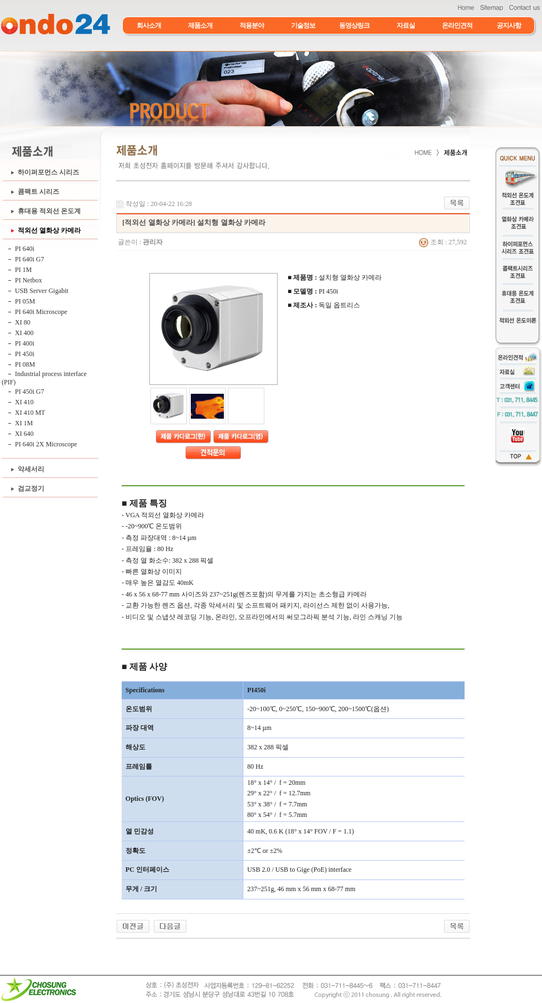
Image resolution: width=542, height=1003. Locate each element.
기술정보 (303, 25)
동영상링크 (354, 25)
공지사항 (509, 25)
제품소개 (200, 25)
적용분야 (251, 25)
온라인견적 (457, 25)
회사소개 (149, 25)
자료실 (406, 25)
